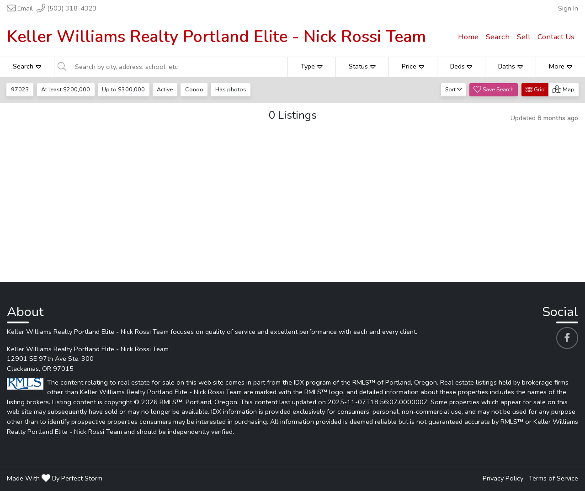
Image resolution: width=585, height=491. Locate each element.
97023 (20, 89)
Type (312, 66)
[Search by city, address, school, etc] (178, 66)
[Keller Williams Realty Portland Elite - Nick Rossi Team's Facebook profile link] (567, 338)
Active (165, 89)
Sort (453, 89)
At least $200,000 (65, 89)
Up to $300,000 (123, 89)
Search (27, 66)
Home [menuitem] (468, 37)
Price (413, 66)
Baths (510, 66)
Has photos (230, 89)
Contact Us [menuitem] (555, 37)
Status (362, 66)
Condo (194, 89)
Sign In (568, 8)
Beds (461, 66)
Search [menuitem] (498, 37)
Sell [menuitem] (523, 37)
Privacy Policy (503, 478)
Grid (535, 89)
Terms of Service (553, 478)
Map (563, 89)
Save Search (493, 89)
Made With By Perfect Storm (54, 478)
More (560, 66)
